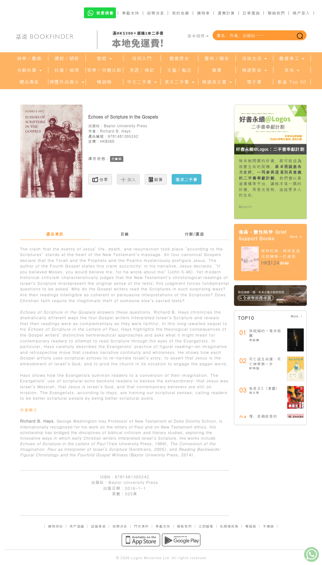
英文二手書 (179, 82)
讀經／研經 (67, 58)
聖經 (104, 58)
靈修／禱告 (217, 58)
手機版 (268, 526)
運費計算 (226, 13)
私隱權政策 (229, 526)
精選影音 (254, 70)
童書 (217, 70)
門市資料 (141, 526)
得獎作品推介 (66, 82)
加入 (128, 179)
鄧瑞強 (254, 368)
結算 (156, 179)
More (296, 237)
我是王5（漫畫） (264, 388)
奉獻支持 (130, 13)
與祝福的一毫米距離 (265, 333)
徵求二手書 (186, 179)
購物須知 (55, 526)
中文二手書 (142, 82)
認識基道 (98, 526)
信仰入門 (142, 58)
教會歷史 (179, 58)
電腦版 (250, 526)
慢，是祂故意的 (263, 416)
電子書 (254, 82)
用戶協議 (76, 526)
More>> (245, 206)
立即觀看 (205, 526)
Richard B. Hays (115, 130)
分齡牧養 (29, 70)
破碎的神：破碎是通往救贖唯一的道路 (280, 253)
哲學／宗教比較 (104, 70)
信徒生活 (254, 58)
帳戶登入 (301, 13)
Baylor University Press (125, 125)
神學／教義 (29, 58)
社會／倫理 (67, 70)
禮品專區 (29, 82)
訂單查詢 (251, 13)
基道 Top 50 (291, 82)
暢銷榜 (104, 82)
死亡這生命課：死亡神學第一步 (265, 361)
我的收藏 (180, 13)
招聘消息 (155, 13)
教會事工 (291, 58)
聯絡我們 (276, 13)
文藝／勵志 (179, 70)
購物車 (203, 13)
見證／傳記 (142, 70)
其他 (291, 70)
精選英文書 (217, 82)
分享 (100, 179)
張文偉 (254, 392)
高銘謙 (254, 340)
